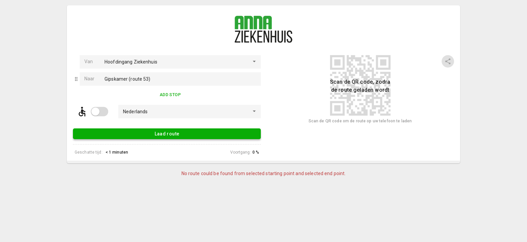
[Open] (254, 61)
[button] (76, 79)
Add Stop (170, 94)
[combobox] (174, 62)
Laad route (167, 133)
